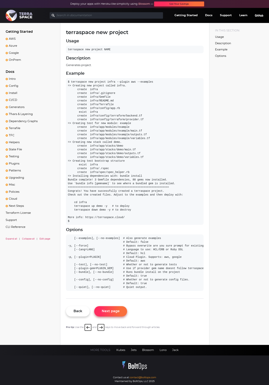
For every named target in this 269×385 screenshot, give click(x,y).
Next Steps (16, 206)
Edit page (44, 239)
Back (78, 311)
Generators (16, 107)
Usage (219, 37)
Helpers (14, 142)
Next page (111, 311)
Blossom (144, 4)
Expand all (11, 239)
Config (13, 85)
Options (220, 56)
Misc (12, 184)
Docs (208, 15)
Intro (12, 79)
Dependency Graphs (23, 121)
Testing (14, 156)
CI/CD (13, 100)
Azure (13, 45)
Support (226, 15)
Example (221, 49)
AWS (12, 38)
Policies (14, 191)
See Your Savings (179, 4)
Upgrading (16, 177)
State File (15, 149)
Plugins (14, 163)
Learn (243, 15)
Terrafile (14, 128)
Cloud (13, 198)
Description (223, 43)
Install (13, 93)
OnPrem (15, 60)
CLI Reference (15, 227)
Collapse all (28, 239)
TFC (11, 135)
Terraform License (18, 213)
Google (14, 53)
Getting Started (186, 15)
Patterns (15, 170)
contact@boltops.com (143, 377)
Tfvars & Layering (21, 114)
